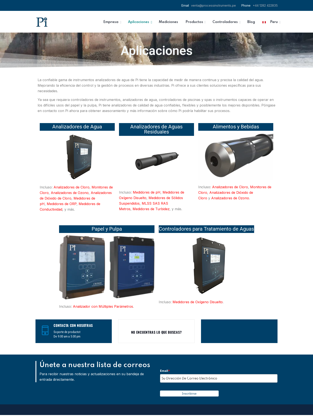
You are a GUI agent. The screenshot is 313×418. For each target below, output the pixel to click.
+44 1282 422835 (265, 5)
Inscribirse (189, 393)
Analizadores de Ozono (70, 193)
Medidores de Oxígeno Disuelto (198, 302)
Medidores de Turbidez (151, 209)
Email (165, 371)
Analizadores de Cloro (71, 187)
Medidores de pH (146, 192)
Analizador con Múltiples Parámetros (103, 306)
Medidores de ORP (61, 204)
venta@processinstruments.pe (213, 5)
